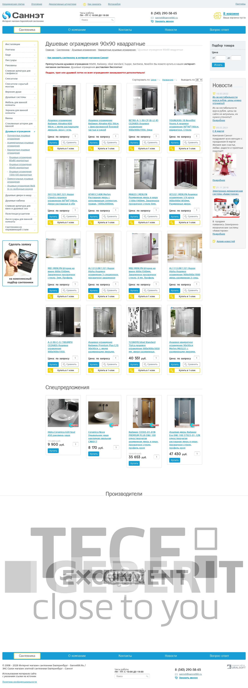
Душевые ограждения (17, 131)
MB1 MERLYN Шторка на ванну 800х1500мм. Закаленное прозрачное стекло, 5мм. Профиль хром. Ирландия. (61, 273)
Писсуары (11, 60)
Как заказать (94, 4)
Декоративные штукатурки (62, 4)
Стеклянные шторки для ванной (19, 124)
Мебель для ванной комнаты (16, 103)
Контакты (125, 29)
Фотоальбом (114, 4)
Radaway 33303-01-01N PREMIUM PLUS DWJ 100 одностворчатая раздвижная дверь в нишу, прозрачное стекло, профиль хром (143, 439)
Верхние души (13, 91)
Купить (53, 142)
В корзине (231, 13)
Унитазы (10, 49)
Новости (171, 29)
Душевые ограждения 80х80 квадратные (20, 159)
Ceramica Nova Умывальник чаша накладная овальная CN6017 (99, 436)
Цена (215, 52)
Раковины (11, 65)
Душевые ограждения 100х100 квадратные (20, 173)
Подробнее (219, 120)
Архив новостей (226, 241)
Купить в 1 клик (65, 148)
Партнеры (241, 3)
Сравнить (71, 142)
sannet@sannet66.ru (166, 17)
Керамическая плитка (13, 4)
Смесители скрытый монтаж (16, 85)
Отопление (36, 4)
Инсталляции (12, 44)
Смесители (11, 78)
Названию (167, 79)
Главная (50, 49)
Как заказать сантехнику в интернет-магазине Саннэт (77, 57)
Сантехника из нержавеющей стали (16, 228)
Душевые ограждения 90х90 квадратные (20, 166)
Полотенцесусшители (17, 213)
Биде (8, 54)
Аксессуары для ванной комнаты (18, 220)
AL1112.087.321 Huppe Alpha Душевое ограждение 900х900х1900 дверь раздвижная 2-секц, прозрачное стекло (184, 273)
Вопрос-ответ (219, 29)
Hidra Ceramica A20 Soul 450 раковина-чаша (61, 433)
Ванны (9, 118)
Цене (153, 79)
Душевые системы (15, 97)
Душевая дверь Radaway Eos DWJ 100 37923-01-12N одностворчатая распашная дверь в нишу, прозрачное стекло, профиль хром (184, 439)
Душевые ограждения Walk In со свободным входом (21, 187)
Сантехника (27, 29)
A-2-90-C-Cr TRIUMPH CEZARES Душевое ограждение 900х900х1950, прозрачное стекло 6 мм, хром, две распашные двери (62, 346)
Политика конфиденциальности (19, 681)
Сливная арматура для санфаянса (18, 72)
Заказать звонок (164, 21)
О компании (77, 29)
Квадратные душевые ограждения (18, 151)
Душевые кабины (15, 200)
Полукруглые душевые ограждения (18, 137)
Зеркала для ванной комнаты (16, 111)
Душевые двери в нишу (18, 195)
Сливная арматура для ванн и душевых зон (18, 207)
